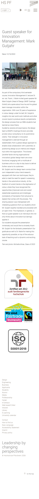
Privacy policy (7, 433)
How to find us (7, 422)
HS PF (6, 3)
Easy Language (7, 425)
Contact (5, 420)
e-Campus (6, 403)
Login (4, 10)
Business (5, 385)
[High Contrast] (20, 10)
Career (4, 400)
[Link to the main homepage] (34, 4)
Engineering (6, 382)
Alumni (4, 393)
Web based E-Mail (8, 405)
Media (4, 395)
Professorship (7, 398)
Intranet (5, 408)
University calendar (9, 415)
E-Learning (6, 413)
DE (26, 10)
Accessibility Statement (10, 428)
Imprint (4, 430)
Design (4, 380)
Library (4, 410)
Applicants (6, 387)
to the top (30, 474)
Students (5, 390)
